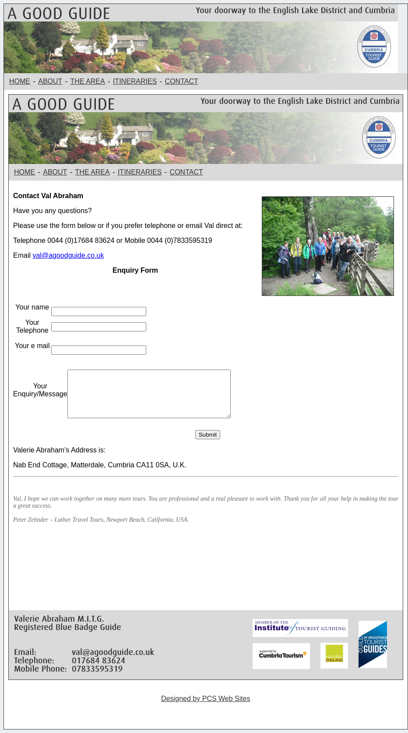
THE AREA (87, 81)
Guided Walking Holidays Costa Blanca (206, 713)
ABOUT (50, 81)
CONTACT (181, 81)
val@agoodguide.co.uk (68, 255)
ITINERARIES (135, 81)
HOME (19, 81)
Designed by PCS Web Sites (205, 698)
